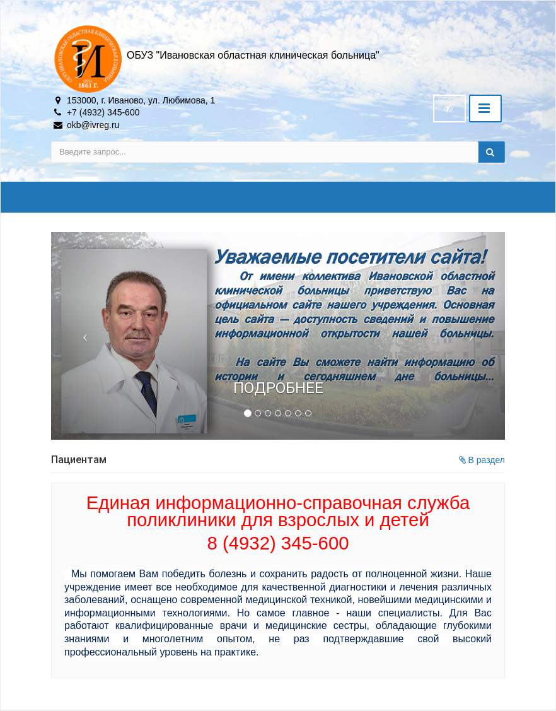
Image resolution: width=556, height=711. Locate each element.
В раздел (482, 460)
